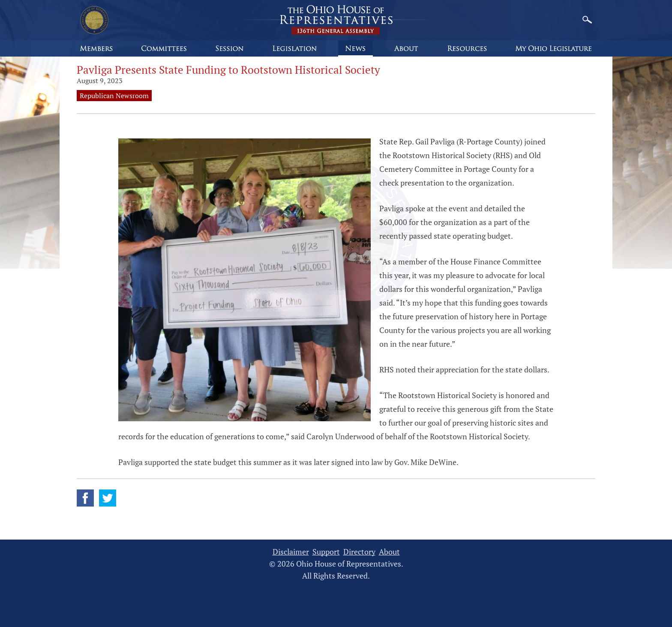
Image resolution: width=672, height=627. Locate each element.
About (389, 551)
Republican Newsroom (114, 95)
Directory (359, 551)
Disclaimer (291, 551)
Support (326, 551)
